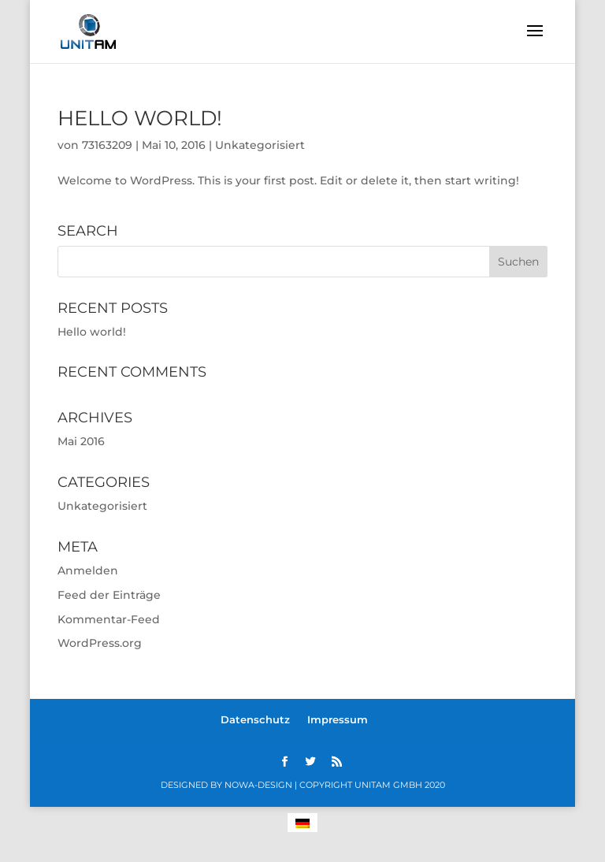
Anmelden (88, 570)
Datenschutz (255, 719)
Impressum (337, 719)
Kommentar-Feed (109, 619)
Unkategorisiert (260, 145)
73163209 (107, 145)
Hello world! (140, 118)
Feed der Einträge (109, 595)
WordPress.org (100, 643)
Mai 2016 (81, 441)
